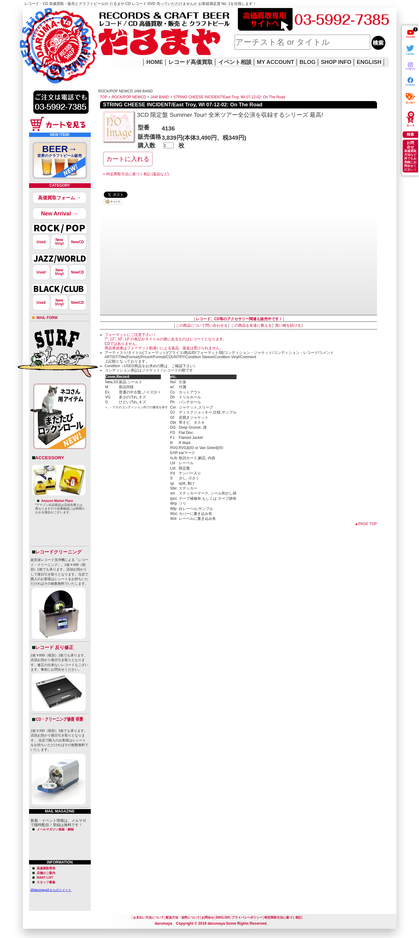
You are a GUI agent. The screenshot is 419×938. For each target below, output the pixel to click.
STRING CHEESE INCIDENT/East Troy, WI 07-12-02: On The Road (229, 97)
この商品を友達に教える (251, 325)
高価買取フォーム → (59, 197)
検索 (410, 134)
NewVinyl (59, 242)
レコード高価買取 (190, 62)
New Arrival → (59, 213)
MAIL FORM (47, 318)
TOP (103, 97)
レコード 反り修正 (54, 647)
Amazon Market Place (57, 501)
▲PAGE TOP (366, 524)
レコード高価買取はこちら (48, 13)
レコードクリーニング (58, 551)
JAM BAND (159, 97)
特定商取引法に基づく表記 (282, 917)
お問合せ (208, 917)
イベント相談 (235, 62)
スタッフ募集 (46, 882)
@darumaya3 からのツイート (51, 890)
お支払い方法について (148, 917)
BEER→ (60, 152)
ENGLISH (369, 62)
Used (40, 242)
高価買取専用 (46, 868)
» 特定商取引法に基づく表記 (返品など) (136, 174)
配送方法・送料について (183, 917)
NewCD (77, 242)
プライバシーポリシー (247, 917)
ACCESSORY (49, 457)
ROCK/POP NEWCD (128, 97)
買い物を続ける (288, 325)
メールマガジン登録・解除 (55, 829)
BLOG (308, 62)
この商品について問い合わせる (202, 325)
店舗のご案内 (46, 873)
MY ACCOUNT (275, 62)
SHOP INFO (336, 62)
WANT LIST (45, 877)
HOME (31, 37)
